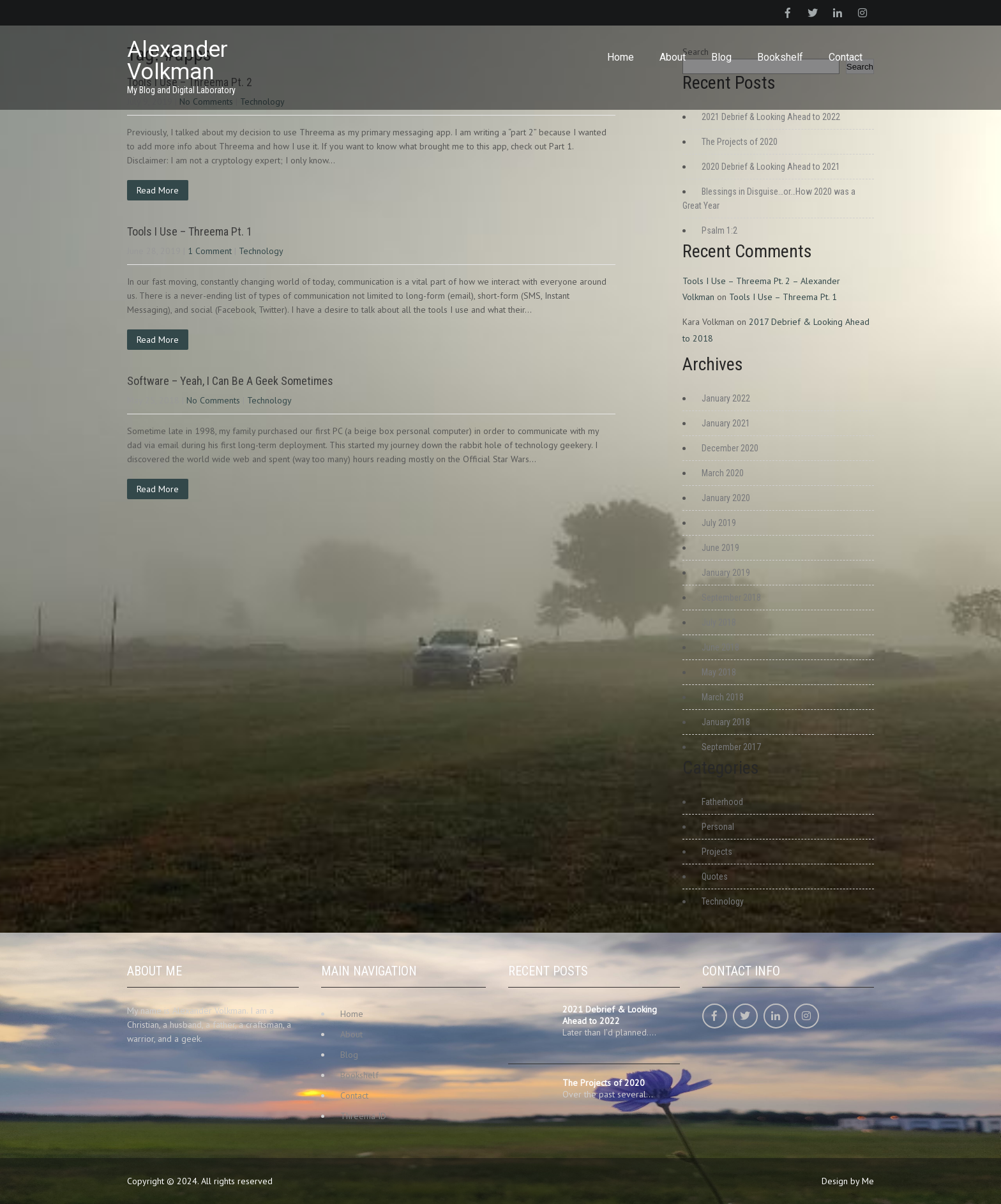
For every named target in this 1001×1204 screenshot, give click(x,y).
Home (620, 57)
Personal (718, 827)
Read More (158, 190)
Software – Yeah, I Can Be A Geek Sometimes (230, 381)
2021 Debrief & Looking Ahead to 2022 (771, 117)
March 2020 (723, 473)
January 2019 (726, 573)
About (672, 57)
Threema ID (363, 1116)
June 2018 (720, 647)
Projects (717, 852)
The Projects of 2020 (740, 142)
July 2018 (719, 622)
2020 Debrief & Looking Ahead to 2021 (771, 167)
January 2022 (726, 398)
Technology (261, 251)
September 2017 (731, 747)
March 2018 (723, 697)
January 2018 (726, 722)
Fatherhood (722, 802)
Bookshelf (780, 57)
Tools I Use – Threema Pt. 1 (189, 231)
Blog (721, 57)
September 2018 (731, 597)
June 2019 (720, 548)
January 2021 (726, 423)
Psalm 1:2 (719, 230)
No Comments (213, 400)
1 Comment (210, 251)
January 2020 (726, 498)
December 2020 (730, 448)
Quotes (715, 876)
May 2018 (719, 672)
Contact (845, 57)
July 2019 (719, 523)
